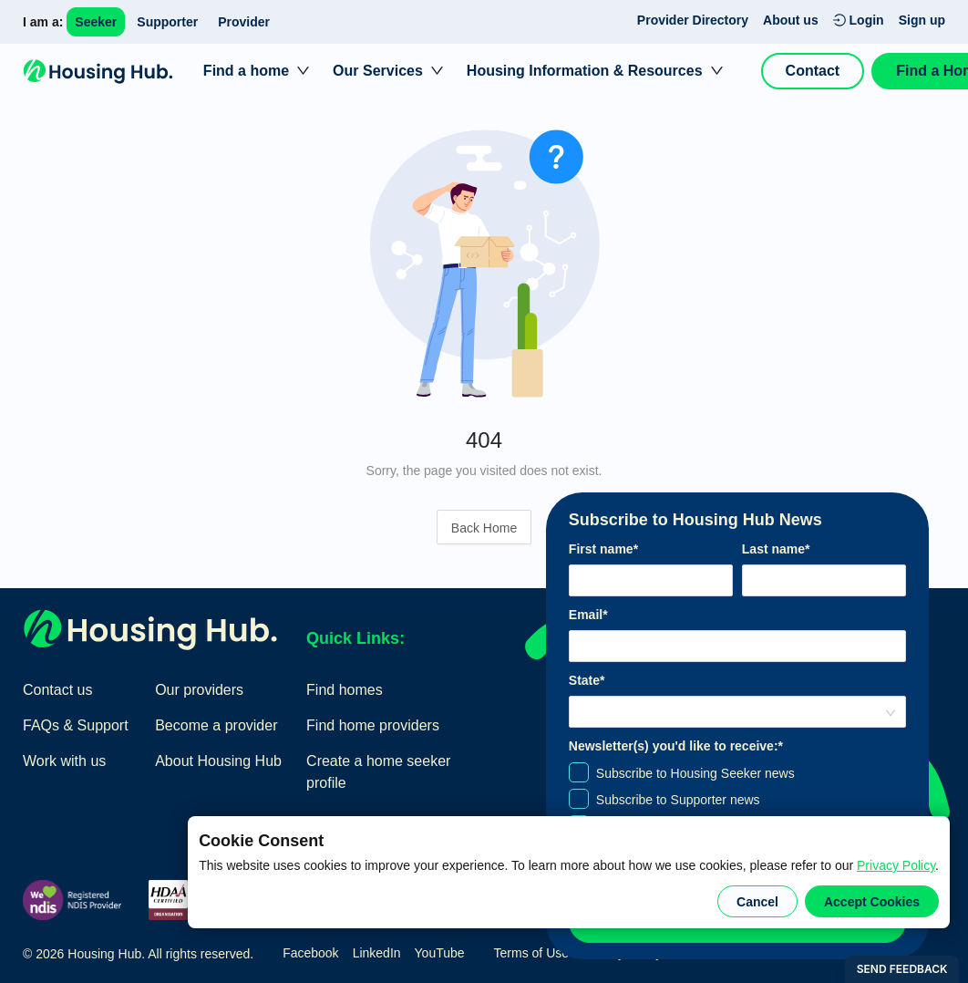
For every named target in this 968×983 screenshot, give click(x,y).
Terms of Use (531, 953)
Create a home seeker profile (378, 772)
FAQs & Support (76, 725)
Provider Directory (692, 20)
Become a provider (216, 725)
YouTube (440, 953)
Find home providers (372, 725)
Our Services (378, 70)
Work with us (64, 761)
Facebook (310, 953)
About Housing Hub (218, 761)
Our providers (199, 690)
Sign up (922, 20)
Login (858, 20)
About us (791, 20)
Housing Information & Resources (585, 70)
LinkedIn (377, 953)
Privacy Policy (896, 865)
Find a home (246, 70)
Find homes (344, 690)
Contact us (57, 690)
